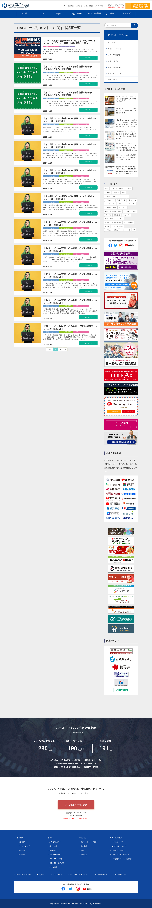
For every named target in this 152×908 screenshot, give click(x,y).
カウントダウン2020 (117, 226)
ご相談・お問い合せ (77, 805)
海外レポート (112, 79)
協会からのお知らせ (114, 67)
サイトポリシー (120, 875)
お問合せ (79, 6)
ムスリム (120, 203)
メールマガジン (100, 6)
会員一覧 (42, 875)
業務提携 (84, 854)
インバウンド (124, 196)
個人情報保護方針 (100, 875)
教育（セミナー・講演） (89, 842)
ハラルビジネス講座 (111, 207)
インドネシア (122, 207)
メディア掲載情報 (114, 55)
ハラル (123, 192)
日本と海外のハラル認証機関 (122, 859)
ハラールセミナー (110, 203)
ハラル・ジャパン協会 (116, 188)
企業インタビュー (114, 61)
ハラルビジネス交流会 (111, 230)
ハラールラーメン (130, 203)
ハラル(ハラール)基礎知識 (93, 14)
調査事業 (84, 846)
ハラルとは (116, 192)
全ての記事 (111, 43)
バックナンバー (128, 411)
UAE (134, 230)
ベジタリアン (126, 215)
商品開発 (52, 850)
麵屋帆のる (117, 215)
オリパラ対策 (109, 218)
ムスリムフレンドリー (111, 196)
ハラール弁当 (119, 218)
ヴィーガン (108, 215)
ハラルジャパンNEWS (75, 14)
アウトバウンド (121, 200)
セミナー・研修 (55, 854)
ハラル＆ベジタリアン (130, 211)
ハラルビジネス (109, 200)
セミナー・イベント (114, 49)
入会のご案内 (89, 6)
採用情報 (21, 854)
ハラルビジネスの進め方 (120, 854)
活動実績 (58, 14)
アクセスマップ (23, 846)
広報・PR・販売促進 (56, 863)
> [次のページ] (65, 349)
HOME (63, 6)
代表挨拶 (21, 842)
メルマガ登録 (114, 411)
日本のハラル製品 (118, 850)
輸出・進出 (53, 846)
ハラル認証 (128, 188)
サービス (41, 14)
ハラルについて (117, 842)
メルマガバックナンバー (78, 875)
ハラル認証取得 (55, 842)
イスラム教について (119, 846)
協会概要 (71, 6)
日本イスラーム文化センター (113, 222)
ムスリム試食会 (128, 222)
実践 (82, 850)
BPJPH (107, 226)
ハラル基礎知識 (116, 838)
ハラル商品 (110, 14)
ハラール (107, 192)
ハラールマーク (132, 200)
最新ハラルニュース (114, 73)
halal (106, 188)
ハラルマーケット (125, 230)
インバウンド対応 (55, 859)
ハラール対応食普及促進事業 (113, 211)
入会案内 (21, 850)
